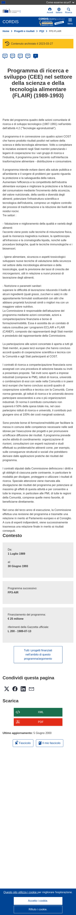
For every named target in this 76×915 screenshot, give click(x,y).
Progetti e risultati (24, 31)
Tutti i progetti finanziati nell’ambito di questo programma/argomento (38, 654)
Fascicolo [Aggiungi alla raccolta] (23, 743)
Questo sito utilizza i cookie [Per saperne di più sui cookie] (20, 892)
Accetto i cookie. (38, 900)
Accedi (50, 11)
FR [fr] (27, 56)
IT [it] (35, 56)
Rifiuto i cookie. (38, 909)
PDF (41, 721)
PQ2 (41, 31)
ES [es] (20, 56)
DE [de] (5, 56)
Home (6, 31)
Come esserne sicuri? (60, 2)
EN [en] (12, 56)
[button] (59, 10)
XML (41, 712)
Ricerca (68, 11)
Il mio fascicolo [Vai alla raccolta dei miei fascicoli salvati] (49, 743)
